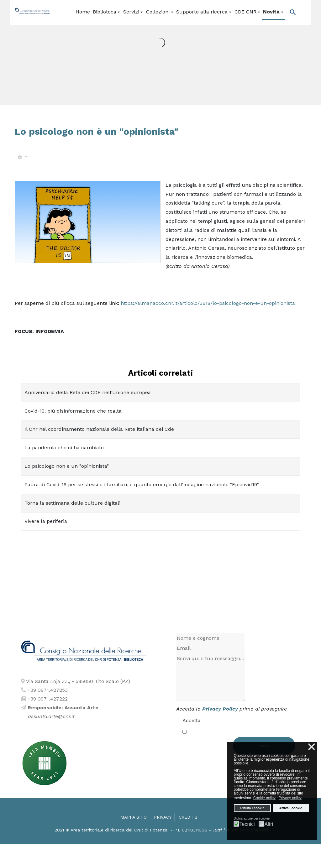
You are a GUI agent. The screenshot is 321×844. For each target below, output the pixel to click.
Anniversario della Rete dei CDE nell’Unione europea (87, 392)
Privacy (162, 817)
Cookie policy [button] (264, 798)
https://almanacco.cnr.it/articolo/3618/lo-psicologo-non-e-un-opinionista (208, 303)
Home (83, 12)
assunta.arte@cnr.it (51, 716)
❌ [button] (311, 747)
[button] (107, 12)
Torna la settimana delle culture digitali (72, 503)
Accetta (191, 720)
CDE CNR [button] (247, 12)
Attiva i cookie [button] (290, 808)
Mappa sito (133, 817)
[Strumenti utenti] (22, 157)
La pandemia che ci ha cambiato (64, 448)
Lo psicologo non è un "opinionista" (66, 466)
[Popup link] (291, 12)
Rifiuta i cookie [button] (252, 808)
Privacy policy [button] (290, 798)
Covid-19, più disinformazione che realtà (73, 411)
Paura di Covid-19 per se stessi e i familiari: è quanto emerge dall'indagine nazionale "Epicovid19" (141, 484)
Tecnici (247, 824)
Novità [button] (273, 12)
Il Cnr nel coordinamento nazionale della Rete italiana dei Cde (99, 429)
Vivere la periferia (45, 521)
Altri (269, 824)
